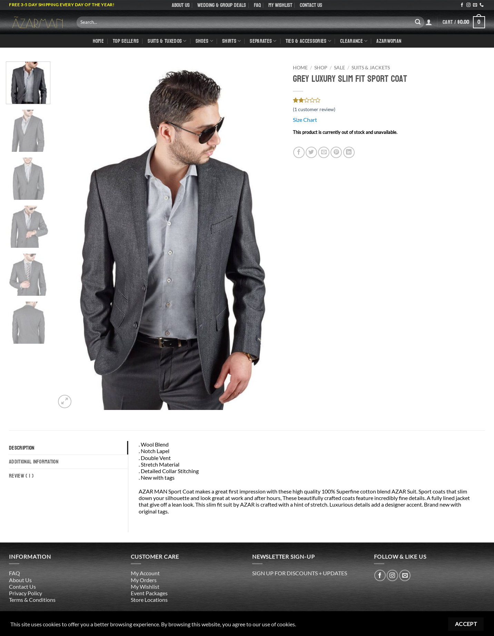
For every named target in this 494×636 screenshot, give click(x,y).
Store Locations (149, 599)
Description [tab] (21, 448)
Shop (320, 67)
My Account (145, 573)
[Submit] (418, 22)
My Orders (144, 580)
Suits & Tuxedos (167, 41)
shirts (231, 41)
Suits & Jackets (371, 67)
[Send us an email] (475, 5)
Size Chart (305, 119)
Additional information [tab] (33, 462)
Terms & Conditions (32, 599)
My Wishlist (280, 5)
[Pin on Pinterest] (336, 152)
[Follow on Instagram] (468, 5)
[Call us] (482, 5)
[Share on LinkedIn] (349, 152)
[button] (464, 22)
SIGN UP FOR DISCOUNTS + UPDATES (299, 573)
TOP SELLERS (126, 41)
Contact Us (311, 5)
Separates (263, 41)
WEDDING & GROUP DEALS (221, 5)
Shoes (204, 41)
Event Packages (149, 593)
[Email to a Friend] (323, 152)
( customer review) (314, 109)
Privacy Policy (25, 593)
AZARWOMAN (388, 41)
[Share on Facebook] (299, 152)
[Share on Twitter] (311, 152)
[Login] (428, 22)
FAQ (257, 5)
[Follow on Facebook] (462, 5)
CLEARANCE (353, 41)
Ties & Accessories (308, 41)
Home (98, 41)
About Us (181, 5)
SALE (339, 67)
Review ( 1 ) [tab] (21, 476)
